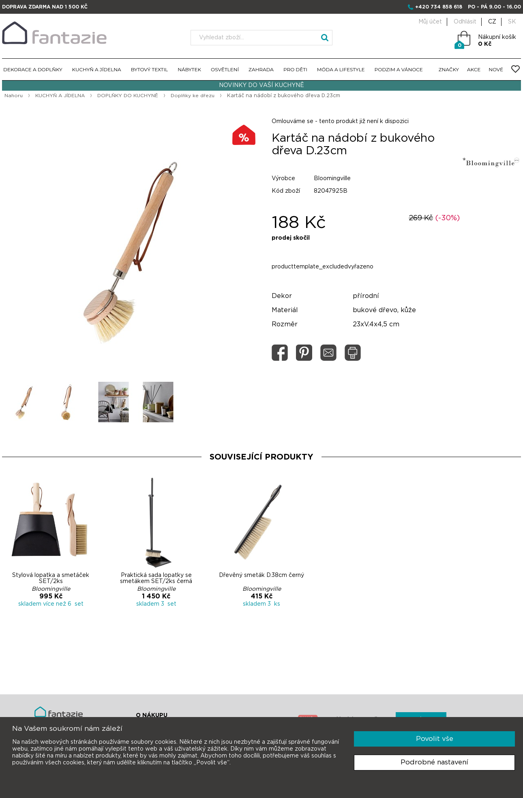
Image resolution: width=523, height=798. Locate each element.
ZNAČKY (449, 69)
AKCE (473, 69)
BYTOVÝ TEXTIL (149, 69)
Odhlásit (465, 22)
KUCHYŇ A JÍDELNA (96, 69)
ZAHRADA (261, 69)
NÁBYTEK (189, 69)
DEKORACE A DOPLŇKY (32, 69)
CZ (492, 22)
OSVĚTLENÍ (225, 69)
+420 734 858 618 (438, 6)
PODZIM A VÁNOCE (399, 69)
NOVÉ (496, 69)
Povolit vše (434, 738)
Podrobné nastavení (434, 762)
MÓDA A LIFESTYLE (341, 69)
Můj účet (430, 22)
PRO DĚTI (295, 69)
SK (512, 22)
